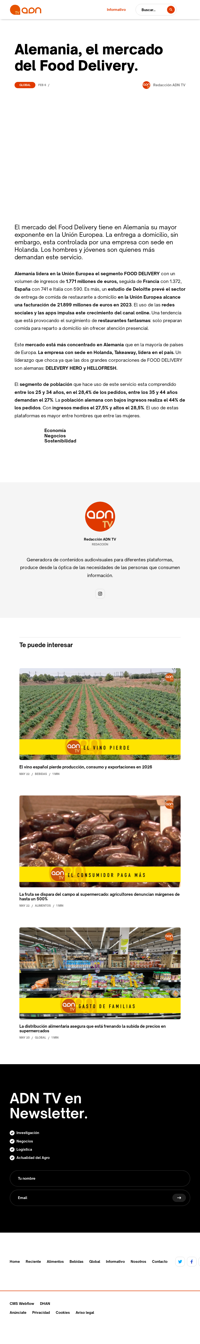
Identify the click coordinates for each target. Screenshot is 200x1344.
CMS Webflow (22, 1303)
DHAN (45, 1303)
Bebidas (76, 1261)
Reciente (33, 1261)
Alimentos (55, 1261)
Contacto (160, 1261)
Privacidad (41, 1312)
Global (25, 85)
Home (15, 1261)
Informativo (115, 1261)
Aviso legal (85, 1312)
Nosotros (138, 1261)
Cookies (63, 1312)
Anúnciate (18, 1312)
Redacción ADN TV (100, 539)
